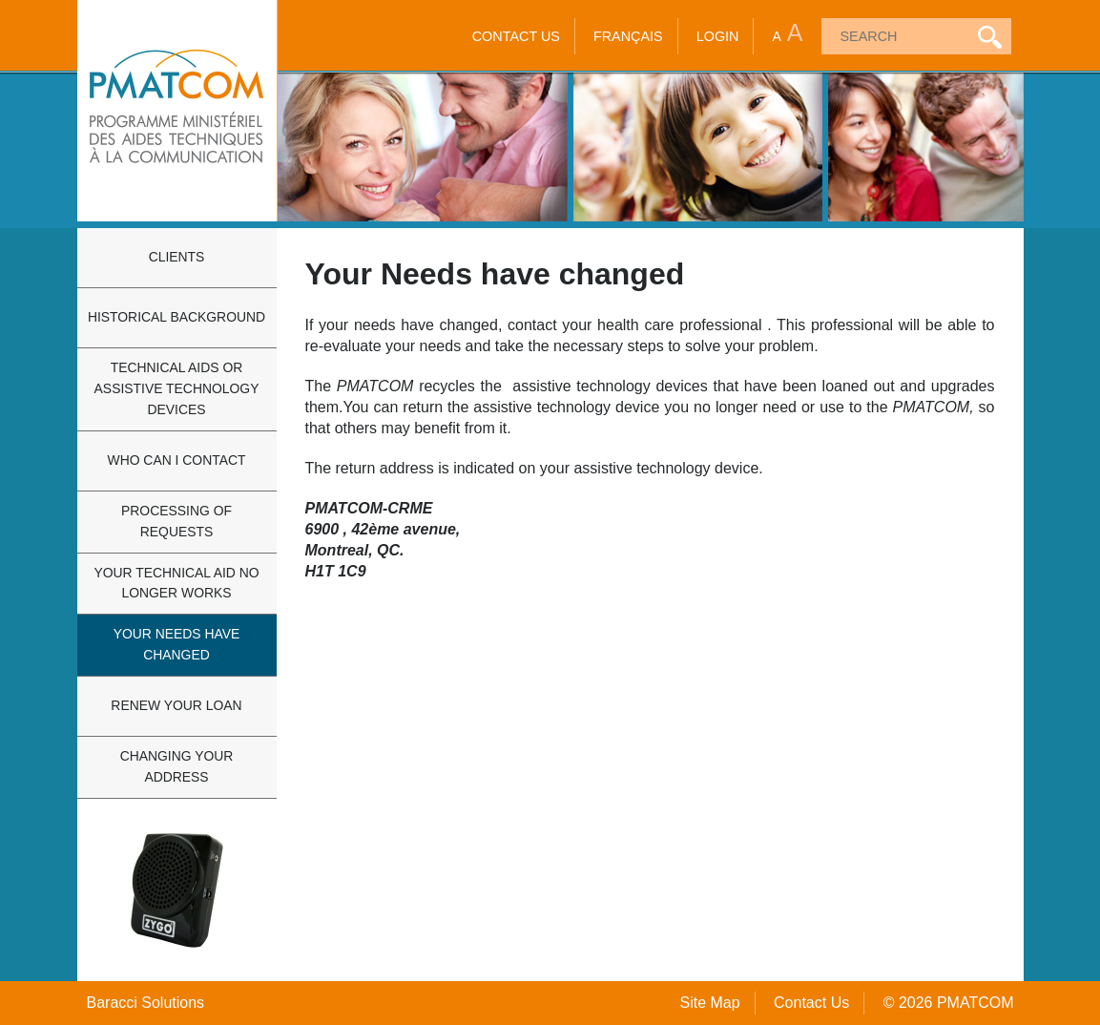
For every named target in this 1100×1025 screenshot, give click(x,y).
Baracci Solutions (146, 1002)
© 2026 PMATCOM (948, 1002)
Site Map (709, 1002)
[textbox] (893, 36)
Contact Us (516, 36)
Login (717, 36)
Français (628, 36)
